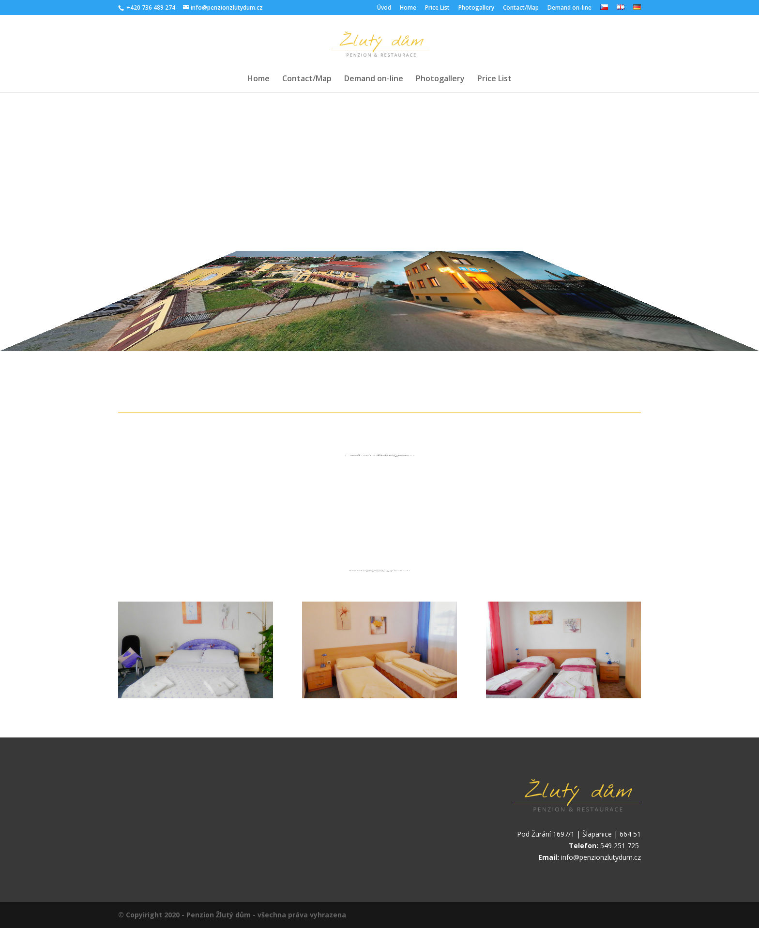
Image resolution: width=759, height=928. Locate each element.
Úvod (384, 8)
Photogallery (476, 8)
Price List (437, 8)
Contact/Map (521, 8)
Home (408, 8)
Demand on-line (569, 8)
